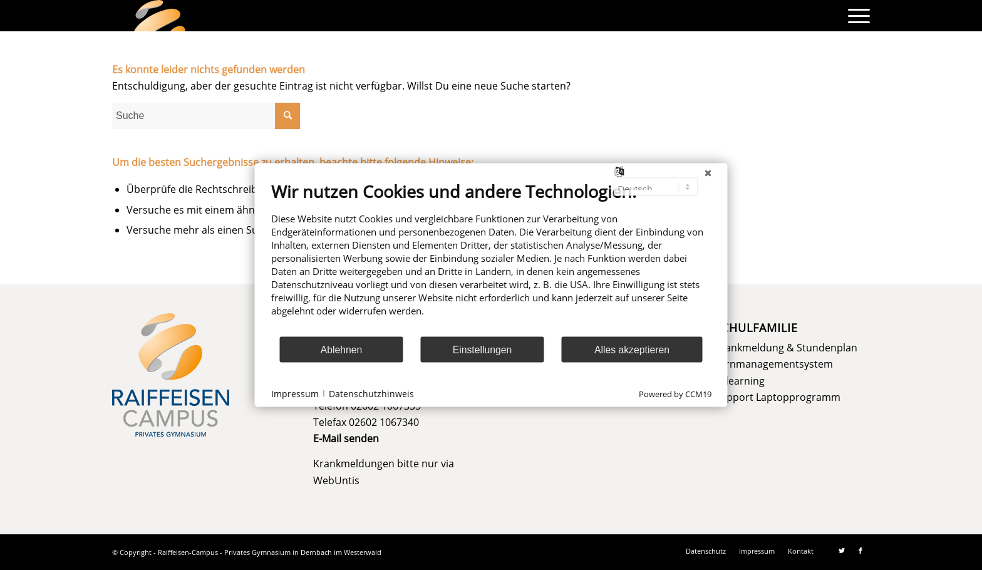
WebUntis (336, 480)
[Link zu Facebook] (860, 550)
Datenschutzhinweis (371, 393)
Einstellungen (482, 349)
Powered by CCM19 (675, 394)
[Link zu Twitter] (841, 550)
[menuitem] (855, 15)
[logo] (159, 15)
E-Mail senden (346, 438)
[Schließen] (708, 173)
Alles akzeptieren (631, 349)
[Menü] (855, 15)
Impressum (295, 393)
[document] (491, 258)
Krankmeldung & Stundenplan (786, 348)
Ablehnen (342, 349)
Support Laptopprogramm (777, 397)
